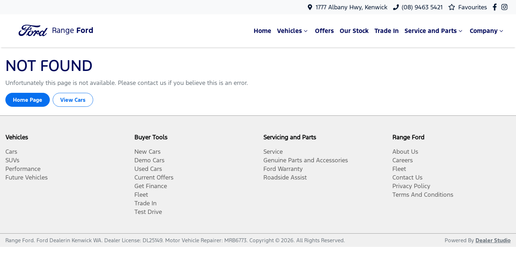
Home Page (27, 99)
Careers (402, 160)
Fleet (141, 195)
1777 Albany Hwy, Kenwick (351, 7)
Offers (324, 31)
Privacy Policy (411, 186)
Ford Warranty (283, 169)
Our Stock (354, 31)
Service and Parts (434, 31)
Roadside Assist (285, 177)
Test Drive (148, 212)
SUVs (12, 160)
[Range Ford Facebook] (496, 7)
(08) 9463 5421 (422, 7)
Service (273, 152)
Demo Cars (149, 160)
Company (487, 31)
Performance (22, 169)
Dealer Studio (493, 240)
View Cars (73, 99)
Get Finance (150, 186)
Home (262, 31)
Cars (11, 152)
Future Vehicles (26, 177)
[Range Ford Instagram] (506, 7)
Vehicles (293, 31)
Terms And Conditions (422, 195)
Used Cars (148, 169)
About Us (405, 152)
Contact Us (407, 177)
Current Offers (153, 177)
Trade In (386, 31)
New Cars (147, 152)
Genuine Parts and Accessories (305, 160)
